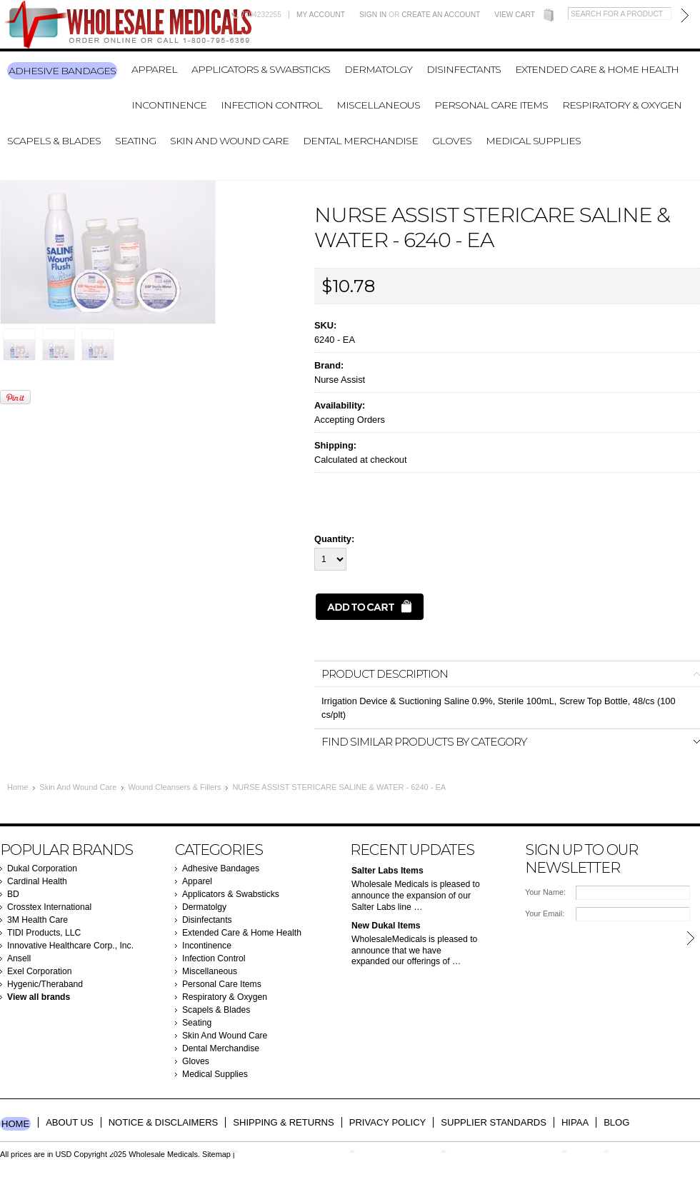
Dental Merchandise (360, 140)
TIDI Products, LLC (44, 933)
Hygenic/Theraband (45, 984)
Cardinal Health (37, 881)
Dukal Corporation (42, 868)
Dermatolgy (378, 69)
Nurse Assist (339, 379)
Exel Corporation (39, 971)
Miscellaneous (378, 105)
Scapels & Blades (54, 140)
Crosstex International (49, 907)
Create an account (440, 15)
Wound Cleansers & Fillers (174, 787)
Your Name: (545, 892)
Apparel (154, 69)
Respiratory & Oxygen (621, 105)
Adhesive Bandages (62, 70)
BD (13, 894)
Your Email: (544, 913)
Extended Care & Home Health (597, 69)
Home (17, 787)
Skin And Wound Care (229, 140)
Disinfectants (463, 69)
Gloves (451, 140)
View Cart (514, 15)
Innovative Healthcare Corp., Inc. (70, 946)
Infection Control (271, 105)
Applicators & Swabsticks (260, 69)
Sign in (372, 15)
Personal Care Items (491, 105)
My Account (320, 15)
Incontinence (168, 105)
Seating (135, 140)
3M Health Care (37, 920)
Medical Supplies (533, 140)
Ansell (19, 958)
